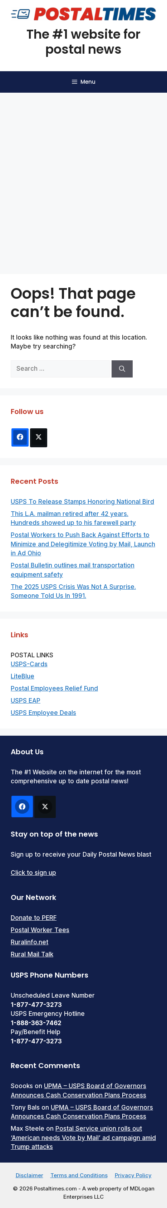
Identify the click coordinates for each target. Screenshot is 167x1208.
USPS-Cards (29, 664)
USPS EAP (25, 700)
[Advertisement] (83, 179)
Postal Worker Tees (40, 930)
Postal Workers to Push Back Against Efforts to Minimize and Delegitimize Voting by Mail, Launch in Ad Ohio (83, 544)
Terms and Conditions (79, 1175)
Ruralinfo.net (29, 942)
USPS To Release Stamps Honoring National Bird (82, 501)
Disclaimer (29, 1175)
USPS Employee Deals (43, 712)
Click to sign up (33, 872)
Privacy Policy (133, 1175)
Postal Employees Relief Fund (54, 688)
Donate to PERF (34, 917)
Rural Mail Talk (32, 954)
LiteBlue (22, 676)
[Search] (122, 369)
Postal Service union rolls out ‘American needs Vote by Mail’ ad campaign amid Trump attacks (83, 1137)
